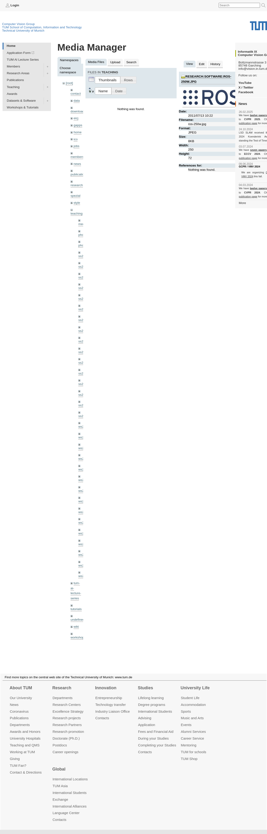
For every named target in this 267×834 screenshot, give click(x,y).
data (77, 100)
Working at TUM (22, 746)
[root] (69, 83)
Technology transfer (110, 699)
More (242, 203)
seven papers (258, 149)
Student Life (190, 692)
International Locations (70, 773)
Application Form (19, 53)
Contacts (102, 712)
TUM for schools (193, 746)
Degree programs (151, 699)
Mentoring (188, 739)
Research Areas (18, 73)
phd (81, 235)
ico (76, 139)
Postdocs (60, 739)
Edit (201, 64)
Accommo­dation (193, 699)
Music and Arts (192, 712)
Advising (144, 712)
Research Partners (67, 719)
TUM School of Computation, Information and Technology (42, 27)
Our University (21, 692)
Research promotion (68, 726)
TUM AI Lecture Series (23, 59)
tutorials (76, 609)
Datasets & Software (21, 100)
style (77, 202)
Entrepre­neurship (108, 692)
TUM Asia (60, 780)
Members (13, 66)
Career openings (65, 746)
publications (79, 174)
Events (186, 719)
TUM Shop (189, 753)
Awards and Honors (25, 726)
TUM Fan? (18, 760)
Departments (20, 719)
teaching (76, 213)
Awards (12, 94)
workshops (78, 637)
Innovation (105, 682)
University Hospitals (25, 733)
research (77, 185)
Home (11, 46)
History (215, 64)
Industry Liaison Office (112, 706)
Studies (145, 682)
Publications (15, 80)
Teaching (13, 87)
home (78, 132)
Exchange (60, 794)
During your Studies (153, 733)
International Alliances (69, 801)
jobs (76, 146)
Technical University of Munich (23, 30)
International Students (155, 706)
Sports (186, 706)
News (14, 699)
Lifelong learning (151, 692)
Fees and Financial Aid (155, 726)
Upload (115, 62)
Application (146, 719)
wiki (76, 626)
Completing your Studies (157, 739)
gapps (78, 125)
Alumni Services (193, 726)
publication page (248, 123)
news (77, 164)
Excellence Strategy (68, 706)
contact (76, 93)
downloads (78, 111)
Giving (15, 753)
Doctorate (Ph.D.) (66, 733)
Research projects (67, 712)
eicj (76, 118)
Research (61, 682)
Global (58, 763)
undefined (78, 619)
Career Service (192, 733)
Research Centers (67, 699)
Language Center (66, 807)
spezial (75, 195)
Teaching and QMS (24, 739)
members (77, 157)
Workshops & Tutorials (23, 107)
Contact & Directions (26, 767)
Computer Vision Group (18, 24)
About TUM (21, 682)
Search (131, 62)
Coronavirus (19, 706)
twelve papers (258, 115)
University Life (195, 682)
